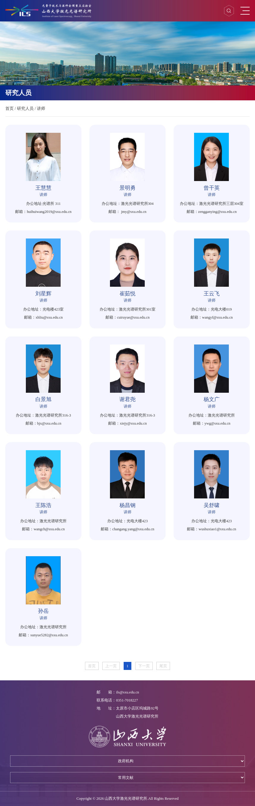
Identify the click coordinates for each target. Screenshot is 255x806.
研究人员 (25, 108)
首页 (9, 108)
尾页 (163, 666)
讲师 (41, 108)
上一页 (111, 666)
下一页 (144, 666)
